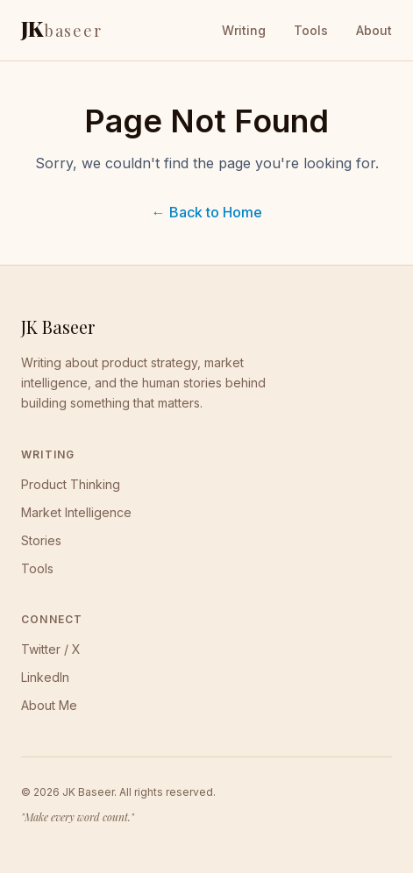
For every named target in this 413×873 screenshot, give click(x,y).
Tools (311, 30)
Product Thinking (70, 484)
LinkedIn (45, 677)
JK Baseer (58, 326)
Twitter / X (51, 649)
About (374, 30)
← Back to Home (207, 212)
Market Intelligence (76, 512)
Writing (244, 30)
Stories (41, 540)
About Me (49, 705)
